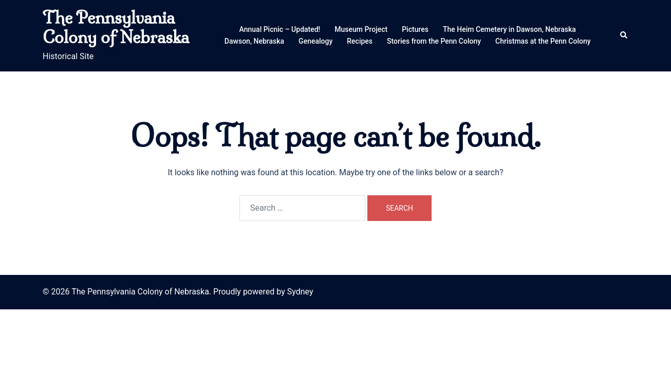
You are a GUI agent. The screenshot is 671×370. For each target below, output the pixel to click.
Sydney (300, 292)
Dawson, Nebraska (254, 41)
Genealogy (315, 41)
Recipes (359, 41)
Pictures (415, 29)
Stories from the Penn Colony (434, 41)
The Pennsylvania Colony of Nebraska (116, 27)
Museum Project (360, 29)
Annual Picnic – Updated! (280, 29)
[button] (624, 35)
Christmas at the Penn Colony (543, 41)
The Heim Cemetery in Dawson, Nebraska (509, 29)
